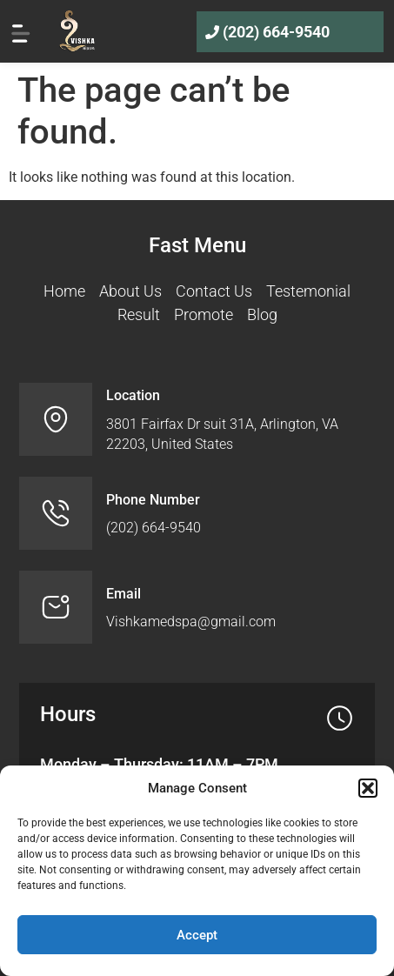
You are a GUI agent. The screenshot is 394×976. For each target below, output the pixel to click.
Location (133, 395)
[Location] (55, 419)
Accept (197, 935)
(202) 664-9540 (276, 32)
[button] (368, 788)
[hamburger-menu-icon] (20, 31)
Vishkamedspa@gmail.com (191, 621)
